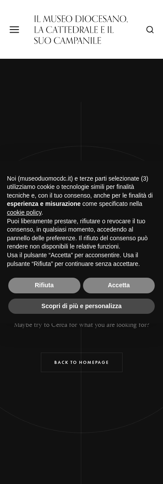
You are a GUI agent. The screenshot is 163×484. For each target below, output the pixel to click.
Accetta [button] (119, 285)
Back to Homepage (81, 362)
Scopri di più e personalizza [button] (81, 305)
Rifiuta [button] (44, 285)
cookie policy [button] (24, 212)
